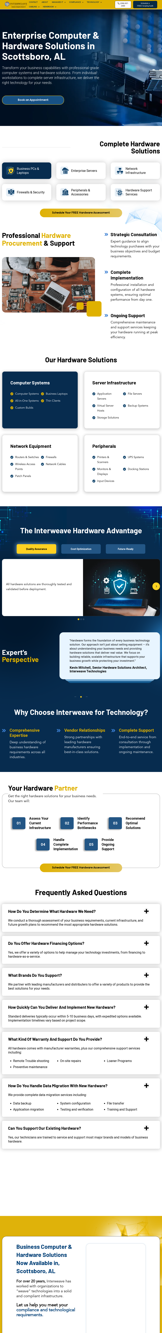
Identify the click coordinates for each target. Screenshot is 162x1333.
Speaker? (102, 1306)
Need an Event (105, 1301)
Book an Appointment (33, 100)
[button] (58, 2)
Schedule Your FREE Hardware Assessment (81, 213)
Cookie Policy (71, 1301)
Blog (100, 1318)
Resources (102, 1312)
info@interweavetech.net (146, 1295)
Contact (33, 2)
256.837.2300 (141, 1289)
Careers (101, 1295)
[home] (16, 4)
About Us (102, 1289)
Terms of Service (72, 1295)
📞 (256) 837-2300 (123, 4)
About (45, 2)
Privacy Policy (71, 1289)
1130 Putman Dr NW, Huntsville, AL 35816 (145, 1302)
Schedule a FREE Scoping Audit (145, 4)
